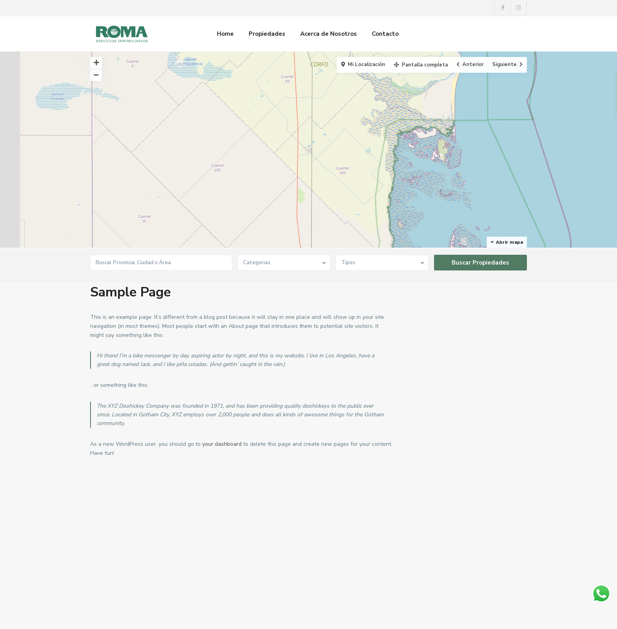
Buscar (476, 559)
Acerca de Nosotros (328, 34)
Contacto (385, 34)
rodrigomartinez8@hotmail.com (138, 575)
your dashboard (222, 444)
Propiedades (267, 34)
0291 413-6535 (119, 552)
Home (225, 34)
